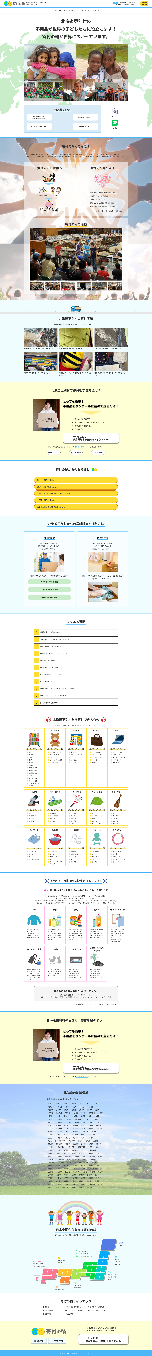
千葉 (114, 1274)
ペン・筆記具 (54, 816)
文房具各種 (53, 813)
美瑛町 (50, 1147)
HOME (55, 10)
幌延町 (61, 1159)
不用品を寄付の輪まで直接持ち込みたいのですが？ (57, 688)
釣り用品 (73, 821)
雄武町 (75, 1165)
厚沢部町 (78, 1119)
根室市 (75, 1125)
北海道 (120, 1245)
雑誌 (30, 752)
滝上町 (50, 1165)
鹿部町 (83, 1116)
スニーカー (32, 851)
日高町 (84, 1172)
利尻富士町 (52, 1159)
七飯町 (75, 1116)
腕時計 (115, 854)
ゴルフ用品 (74, 816)
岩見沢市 (51, 1107)
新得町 (89, 1175)
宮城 (119, 1264)
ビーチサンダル (34, 859)
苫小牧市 (67, 1125)
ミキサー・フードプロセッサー (56, 863)
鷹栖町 (50, 1144)
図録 (30, 760)
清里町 (92, 1159)
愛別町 (83, 1144)
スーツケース (96, 760)
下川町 (58, 1150)
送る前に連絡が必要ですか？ (50, 703)
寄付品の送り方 (74, 10)
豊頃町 (50, 1181)
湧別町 (94, 1162)
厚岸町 (81, 1181)
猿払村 (50, 1156)
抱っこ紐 (94, 862)
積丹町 (94, 1131)
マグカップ (74, 859)
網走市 (60, 1107)
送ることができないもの (98, 1310)
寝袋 (93, 818)
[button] (37, 286)
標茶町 (97, 1181)
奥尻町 (75, 1128)
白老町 (50, 1169)
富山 (88, 1254)
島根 (59, 1260)
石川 (82, 1254)
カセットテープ (117, 824)
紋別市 (50, 1110)
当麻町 (67, 1144)
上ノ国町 (68, 1119)
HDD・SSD (116, 755)
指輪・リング (117, 857)
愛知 (82, 1256)
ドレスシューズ (33, 857)
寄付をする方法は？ (74, 1307)
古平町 (50, 1134)
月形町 (83, 1138)
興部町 (58, 1165)
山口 (61, 1260)
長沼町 (67, 1138)
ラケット (73, 813)
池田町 (98, 1178)
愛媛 (61, 1289)
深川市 (50, 1128)
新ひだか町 (94, 1169)
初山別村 (82, 1153)
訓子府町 (61, 1162)
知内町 (58, 1116)
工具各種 (32, 821)
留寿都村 (76, 1131)
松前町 (100, 1113)
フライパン (53, 854)
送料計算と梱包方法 (97, 1307)
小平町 (58, 1153)
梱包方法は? (76, 452)
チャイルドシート (97, 854)
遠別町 (91, 1153)
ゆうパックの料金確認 (49, 581)
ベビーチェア (96, 859)
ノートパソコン (117, 752)
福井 (85, 1254)
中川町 (84, 1150)
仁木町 (58, 1134)
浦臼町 (91, 1138)
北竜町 (88, 1141)
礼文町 (92, 1156)
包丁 (51, 859)
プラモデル (74, 760)
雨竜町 (80, 1141)
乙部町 (67, 1128)
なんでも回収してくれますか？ (50, 646)
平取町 (92, 1172)
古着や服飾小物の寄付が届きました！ (52, 506)
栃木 (112, 1277)
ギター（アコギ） (118, 813)
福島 (119, 1262)
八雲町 (97, 1116)
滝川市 (81, 1110)
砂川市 (91, 1125)
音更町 (66, 1175)
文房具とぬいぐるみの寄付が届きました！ (53, 493)
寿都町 (91, 1128)
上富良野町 (60, 1147)
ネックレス (116, 862)
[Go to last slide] (32, 252)
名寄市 (66, 1110)
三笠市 (74, 1110)
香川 (56, 1289)
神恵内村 (85, 1131)
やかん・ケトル (55, 857)
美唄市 (75, 1107)
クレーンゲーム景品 (56, 760)
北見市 (89, 1103)
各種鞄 (94, 763)
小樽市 (66, 1103)
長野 (85, 1251)
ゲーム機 (73, 763)
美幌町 (69, 1159)
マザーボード (117, 760)
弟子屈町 (51, 1184)
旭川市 (74, 1103)
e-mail (115, 113)
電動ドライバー (34, 813)
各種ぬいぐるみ (55, 763)
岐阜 (88, 1256)
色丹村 (50, 1187)
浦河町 (50, 1175)
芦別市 (83, 1107)
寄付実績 (48, 1314)
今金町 (86, 1119)
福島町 (50, 1116)
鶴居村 (60, 1184)
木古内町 (67, 1116)
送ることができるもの (75, 1310)
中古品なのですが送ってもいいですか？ (53, 653)
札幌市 (50, 1103)
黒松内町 (99, 1128)
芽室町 (50, 1178)
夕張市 (97, 1103)
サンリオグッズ (55, 755)
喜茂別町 (51, 1122)
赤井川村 (75, 1134)
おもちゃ (73, 752)
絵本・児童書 (33, 781)
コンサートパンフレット (34, 784)
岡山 (61, 1263)
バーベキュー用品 (97, 816)
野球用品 (73, 818)
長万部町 (51, 1119)
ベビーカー (95, 851)
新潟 (88, 1251)
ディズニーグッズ (55, 752)
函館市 (58, 1103)
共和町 (77, 1122)
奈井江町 (92, 1134)
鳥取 (64, 1260)
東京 (109, 1274)
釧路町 (74, 1181)
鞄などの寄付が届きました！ (48, 480)
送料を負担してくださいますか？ (51, 667)
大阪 (75, 1285)
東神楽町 (59, 1144)
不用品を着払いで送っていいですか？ (53, 696)
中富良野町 (71, 1147)
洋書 (30, 757)
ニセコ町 (59, 1131)
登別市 (89, 1110)
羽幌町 (74, 1153)
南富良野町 (82, 1147)
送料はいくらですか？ (47, 660)
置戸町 (69, 1162)
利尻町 (100, 1156)
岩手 (119, 1259)
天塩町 (98, 1153)
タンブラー (74, 862)
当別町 (83, 1113)
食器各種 (73, 851)
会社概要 (96, 10)
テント (94, 813)
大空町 (83, 1165)
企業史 (31, 765)
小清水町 (51, 1162)
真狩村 (67, 1131)
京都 (80, 1285)
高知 (64, 1289)
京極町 (60, 1122)
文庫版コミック (34, 773)
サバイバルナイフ (97, 824)
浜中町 (89, 1181)
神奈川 (109, 1279)
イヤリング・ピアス (119, 859)
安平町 (75, 1169)
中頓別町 (68, 1156)
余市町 (66, 1134)
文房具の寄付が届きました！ (48, 486)
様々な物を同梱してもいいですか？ (52, 674)
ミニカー (73, 757)
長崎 (39, 1264)
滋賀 (75, 1288)
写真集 (31, 755)
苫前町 (66, 1153)
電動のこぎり (33, 818)
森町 (90, 1116)
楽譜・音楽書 (33, 768)
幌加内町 (93, 1150)
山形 (116, 1262)
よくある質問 (86, 10)
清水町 (97, 1175)
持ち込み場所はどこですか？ (50, 681)
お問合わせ (57, 1340)
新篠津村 (92, 1113)
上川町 (91, 1144)
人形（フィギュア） (77, 755)
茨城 (109, 1277)
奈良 (77, 1288)
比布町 (75, 1144)
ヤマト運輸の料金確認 (49, 589)
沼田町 (95, 1141)
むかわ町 (76, 1172)
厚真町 (58, 1169)
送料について (53, 452)
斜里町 (84, 1159)
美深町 (66, 1150)
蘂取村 (89, 1187)
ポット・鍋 (53, 851)
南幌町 (83, 1134)
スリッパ (32, 854)
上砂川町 (51, 1138)
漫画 (30, 776)
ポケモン (52, 757)
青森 (116, 1259)
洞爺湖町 (67, 1169)
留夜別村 (65, 1187)
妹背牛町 (62, 1141)
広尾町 (83, 1178)
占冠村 (91, 1147)
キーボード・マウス (119, 757)
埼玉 (112, 1274)
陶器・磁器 (74, 854)
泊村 (91, 1122)
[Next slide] (119, 252)
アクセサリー (117, 851)
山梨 (82, 1251)
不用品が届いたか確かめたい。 (50, 632)
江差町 (60, 1119)
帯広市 (81, 1103)
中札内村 (59, 1178)
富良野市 (59, 1128)
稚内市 (67, 1107)
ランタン (94, 821)
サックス (115, 818)
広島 (59, 1263)
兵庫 (77, 1285)
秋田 (116, 1264)
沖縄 (43, 1266)
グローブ (73, 824)
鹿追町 (81, 1175)
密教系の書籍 (33, 770)
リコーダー (116, 821)
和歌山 (81, 1288)
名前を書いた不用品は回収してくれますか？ (55, 639)
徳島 (59, 1289)
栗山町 (75, 1138)
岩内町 (84, 1122)
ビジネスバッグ (96, 752)
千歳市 (83, 1125)
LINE (115, 124)
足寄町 (60, 1172)
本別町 (58, 1181)
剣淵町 (50, 1150)
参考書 (31, 763)
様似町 (58, 1175)
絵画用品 (52, 818)
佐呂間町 (78, 1162)
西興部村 (67, 1165)
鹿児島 (40, 1266)
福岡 (34, 1264)
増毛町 (50, 1153)
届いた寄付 (63, 10)
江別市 (91, 1107)
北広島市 (59, 1113)
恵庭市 (97, 1110)
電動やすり (32, 816)
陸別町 (67, 1172)
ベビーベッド (96, 857)
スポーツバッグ (96, 755)
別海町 (75, 1184)
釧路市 (50, 1125)
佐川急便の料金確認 (49, 597)
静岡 (85, 1256)
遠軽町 (86, 1162)
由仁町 (60, 1138)
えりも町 (84, 1169)
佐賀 (37, 1264)
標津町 (92, 1184)
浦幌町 (66, 1181)
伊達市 (50, 1113)
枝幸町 (77, 1156)
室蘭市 (98, 1122)
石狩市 (67, 1113)
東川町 (98, 1144)
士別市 (58, 1110)
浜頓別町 (59, 1156)
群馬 (114, 1277)
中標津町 (84, 1184)
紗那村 (81, 1187)
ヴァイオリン (117, 816)
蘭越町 (50, 1131)
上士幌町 (51, 1172)
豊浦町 (91, 1165)
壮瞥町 (98, 1165)
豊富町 (84, 1156)
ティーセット (75, 857)
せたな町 (95, 1119)
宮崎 (37, 1266)
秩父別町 (71, 1141)
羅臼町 (100, 1184)
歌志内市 (99, 1125)
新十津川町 (52, 1141)
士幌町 (74, 1175)
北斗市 (75, 1113)
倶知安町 (68, 1122)
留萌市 (58, 1125)
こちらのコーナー (82, 447)
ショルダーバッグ (97, 757)
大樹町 (75, 1178)
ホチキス (52, 821)
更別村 (67, 1178)
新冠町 (100, 1172)
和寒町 (98, 1147)
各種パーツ (116, 763)
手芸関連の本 (33, 778)
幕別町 (91, 1178)
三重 (90, 1256)
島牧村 (83, 1128)
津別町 (77, 1159)
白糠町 (67, 1184)
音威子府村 (75, 1150)
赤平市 (98, 1107)
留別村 (74, 1187)
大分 (34, 1266)
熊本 (42, 1264)
